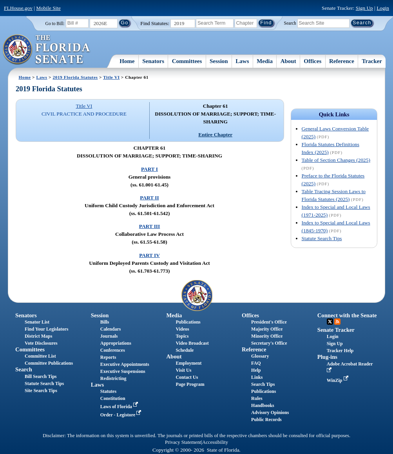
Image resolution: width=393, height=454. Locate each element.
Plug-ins (327, 357)
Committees (187, 61)
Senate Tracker (336, 330)
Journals (109, 336)
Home (127, 61)
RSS (337, 321)
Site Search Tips (41, 390)
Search (290, 22)
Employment (188, 363)
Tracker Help (340, 350)
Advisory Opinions (270, 412)
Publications (188, 322)
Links (257, 377)
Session (219, 61)
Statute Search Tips (322, 238)
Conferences (112, 350)
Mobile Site (48, 8)
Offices (312, 61)
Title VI (111, 77)
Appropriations (115, 343)
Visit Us (183, 370)
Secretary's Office (269, 343)
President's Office (269, 322)
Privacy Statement (183, 442)
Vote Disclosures (41, 343)
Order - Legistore (121, 415)
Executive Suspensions (122, 371)
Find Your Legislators (46, 329)
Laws (242, 61)
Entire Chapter (215, 134)
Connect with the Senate (347, 315)
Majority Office (267, 329)
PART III (149, 226)
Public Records (266, 419)
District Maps (38, 336)
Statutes (108, 391)
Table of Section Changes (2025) (336, 160)
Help (256, 370)
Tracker (372, 61)
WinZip (338, 380)
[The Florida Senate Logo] (47, 49)
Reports (108, 357)
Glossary (260, 356)
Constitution (112, 398)
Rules (257, 398)
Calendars (110, 329)
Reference (341, 61)
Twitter (330, 321)
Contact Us (187, 377)
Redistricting (113, 378)
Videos (182, 329)
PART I (149, 169)
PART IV (149, 255)
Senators (153, 61)
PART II (149, 198)
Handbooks (262, 405)
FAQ (256, 363)
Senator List (37, 322)
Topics (182, 336)
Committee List (40, 356)
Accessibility (215, 442)
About (288, 61)
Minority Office (267, 336)
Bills (104, 322)
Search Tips (263, 384)
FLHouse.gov (18, 8)
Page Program (190, 384)
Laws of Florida (119, 406)
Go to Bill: (55, 23)
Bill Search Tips (40, 376)
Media (265, 61)
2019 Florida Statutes (75, 77)
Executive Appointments (124, 364)
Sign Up (364, 8)
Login (383, 8)
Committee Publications (49, 363)
